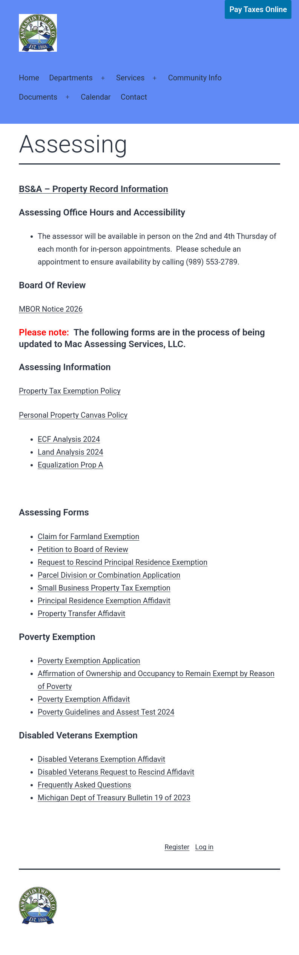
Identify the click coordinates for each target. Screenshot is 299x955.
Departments (71, 77)
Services (130, 77)
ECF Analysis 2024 (69, 439)
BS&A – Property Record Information (93, 189)
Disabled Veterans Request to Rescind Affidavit (116, 772)
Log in (204, 847)
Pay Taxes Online (258, 9)
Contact (134, 96)
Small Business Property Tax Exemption (104, 587)
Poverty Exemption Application (89, 660)
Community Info (195, 77)
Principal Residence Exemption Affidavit (104, 600)
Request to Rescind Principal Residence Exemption (122, 562)
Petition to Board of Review (83, 549)
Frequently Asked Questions (84, 784)
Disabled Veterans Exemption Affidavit (101, 759)
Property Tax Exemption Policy (70, 390)
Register (177, 847)
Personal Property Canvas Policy (73, 415)
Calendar (95, 96)
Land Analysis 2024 (70, 452)
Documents (38, 96)
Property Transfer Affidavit (81, 613)
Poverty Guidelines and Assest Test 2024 (106, 712)
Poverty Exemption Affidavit (84, 699)
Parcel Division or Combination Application (109, 575)
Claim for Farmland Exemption (89, 536)
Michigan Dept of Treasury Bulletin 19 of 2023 (114, 797)
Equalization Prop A (70, 464)
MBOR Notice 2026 (51, 309)
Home (29, 77)
